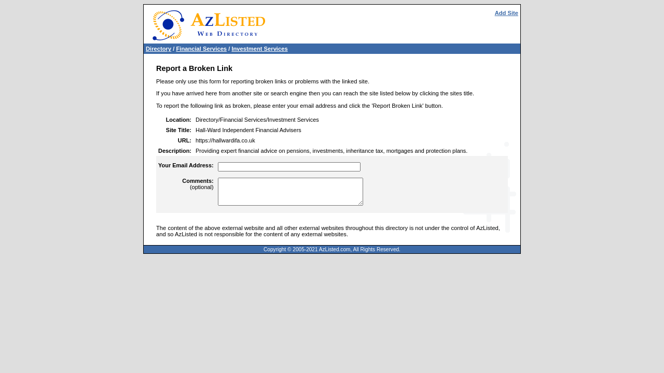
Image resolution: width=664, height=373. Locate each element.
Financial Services (201, 49)
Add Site (506, 13)
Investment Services (259, 49)
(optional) (197, 184)
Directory (158, 49)
